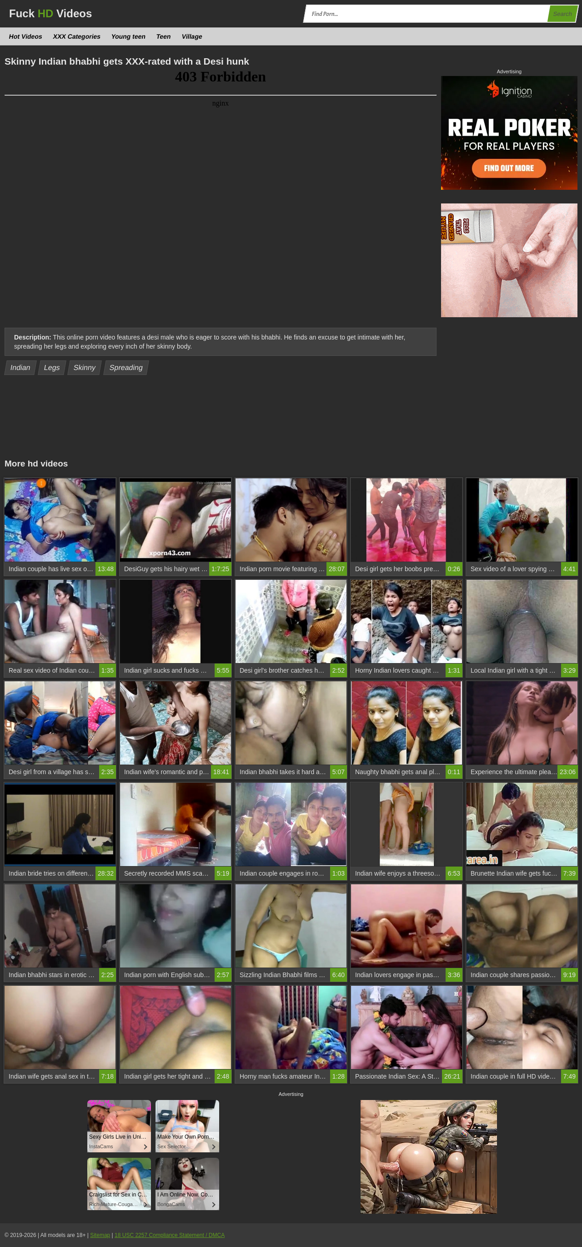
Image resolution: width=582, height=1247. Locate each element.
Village (192, 36)
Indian (20, 367)
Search (562, 13)
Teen (163, 36)
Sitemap (100, 1235)
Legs (52, 367)
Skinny (84, 367)
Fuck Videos (50, 13)
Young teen (128, 36)
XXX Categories (76, 36)
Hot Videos (26, 36)
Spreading (126, 367)
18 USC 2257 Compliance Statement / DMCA (170, 1235)
